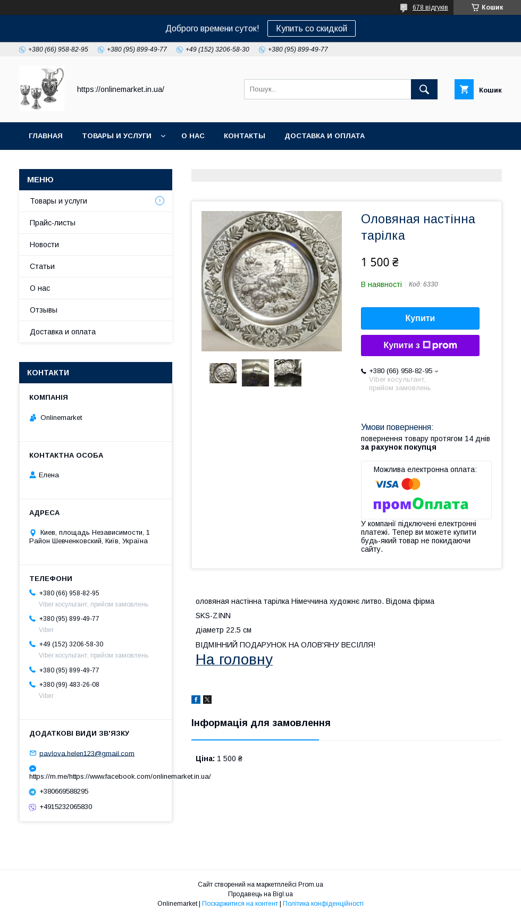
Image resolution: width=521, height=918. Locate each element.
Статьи (42, 266)
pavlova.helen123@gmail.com (87, 753)
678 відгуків (430, 7)
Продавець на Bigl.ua (260, 894)
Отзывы (43, 310)
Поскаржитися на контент (240, 903)
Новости (44, 244)
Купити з (420, 345)
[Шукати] (424, 89)
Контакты (244, 136)
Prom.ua (310, 884)
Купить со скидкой (311, 28)
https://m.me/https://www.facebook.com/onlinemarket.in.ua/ (95, 776)
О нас (193, 136)
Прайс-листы (52, 222)
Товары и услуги (117, 136)
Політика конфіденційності (323, 903)
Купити (420, 318)
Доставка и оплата (324, 136)
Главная (46, 136)
